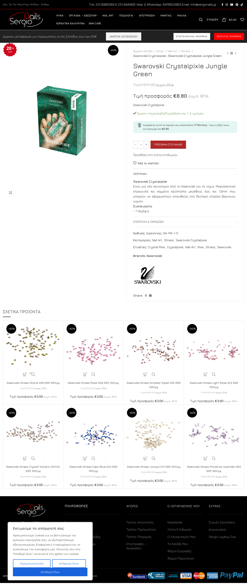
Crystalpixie (175, 252)
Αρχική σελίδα (143, 56)
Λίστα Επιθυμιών (179, 534)
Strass (186, 56)
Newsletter (175, 527)
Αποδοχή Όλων (50, 572)
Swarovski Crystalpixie (149, 60)
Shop (160, 56)
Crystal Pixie (156, 252)
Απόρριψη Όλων (69, 563)
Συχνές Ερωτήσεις (222, 527)
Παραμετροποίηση (32, 563)
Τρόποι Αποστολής (140, 527)
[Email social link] (150, 300)
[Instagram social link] (226, 4)
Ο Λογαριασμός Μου (181, 541)
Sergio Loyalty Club (222, 541)
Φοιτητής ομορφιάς (229, 41)
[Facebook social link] (222, 4)
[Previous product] (228, 58)
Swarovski (224, 252)
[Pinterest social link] (236, 4)
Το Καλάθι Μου (177, 549)
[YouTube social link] (231, 4)
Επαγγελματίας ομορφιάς (191, 41)
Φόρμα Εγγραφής (179, 556)
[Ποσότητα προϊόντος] (141, 150)
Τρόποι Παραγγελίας (141, 534)
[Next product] (235, 58)
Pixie (201, 252)
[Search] (201, 22)
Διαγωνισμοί (217, 534)
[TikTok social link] (241, 4)
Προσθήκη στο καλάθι (168, 149)
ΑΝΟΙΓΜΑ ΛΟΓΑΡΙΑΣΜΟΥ (123, 41)
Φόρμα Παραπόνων (180, 563)
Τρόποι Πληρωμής (139, 541)
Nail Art (172, 56)
